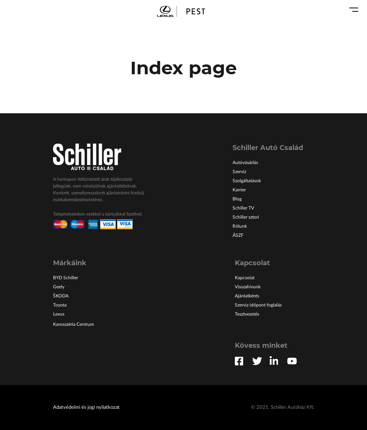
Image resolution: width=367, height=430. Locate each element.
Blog (237, 199)
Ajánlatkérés (247, 296)
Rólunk (240, 226)
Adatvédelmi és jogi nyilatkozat (86, 407)
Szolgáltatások (247, 180)
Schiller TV (243, 208)
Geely (58, 287)
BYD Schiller (65, 277)
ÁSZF (238, 235)
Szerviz (239, 171)
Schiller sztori (246, 217)
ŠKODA (61, 296)
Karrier (239, 190)
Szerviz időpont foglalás (258, 305)
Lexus (58, 314)
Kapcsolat (245, 277)
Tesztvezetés (247, 314)
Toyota (60, 305)
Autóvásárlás (245, 162)
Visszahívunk (248, 287)
